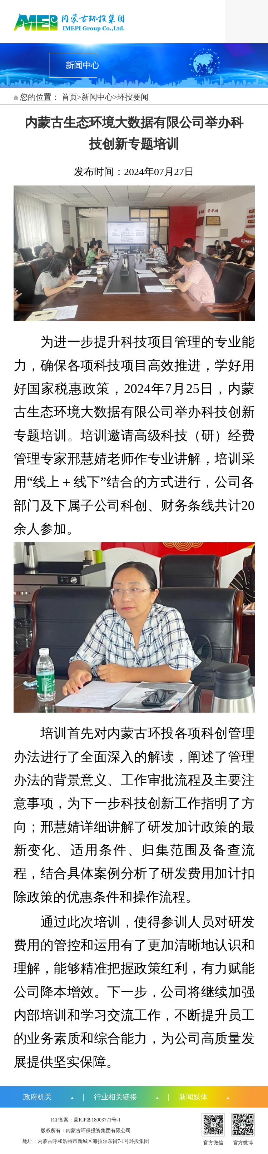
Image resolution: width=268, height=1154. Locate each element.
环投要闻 (133, 97)
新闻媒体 (193, 1097)
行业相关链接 (115, 1097)
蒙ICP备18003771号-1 (97, 1120)
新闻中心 (97, 97)
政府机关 (37, 1097)
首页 (69, 97)
